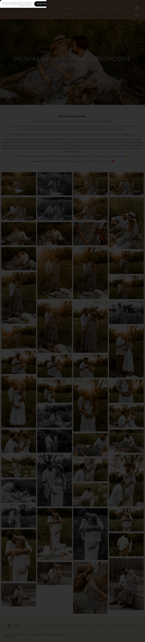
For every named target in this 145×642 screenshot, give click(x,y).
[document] (72, 321)
